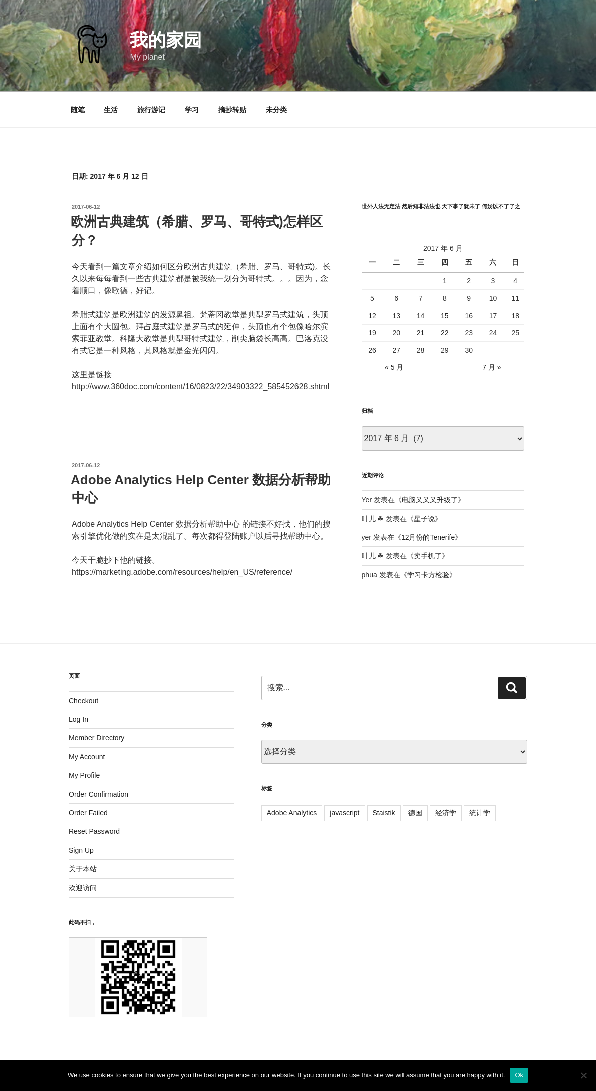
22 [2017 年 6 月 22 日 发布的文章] (445, 333)
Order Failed (88, 813)
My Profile (84, 775)
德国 (415, 813)
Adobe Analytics (292, 813)
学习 (192, 110)
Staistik (384, 813)
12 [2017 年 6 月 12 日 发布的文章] (372, 316)
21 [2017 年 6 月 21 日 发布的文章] (421, 333)
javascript (344, 813)
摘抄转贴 (232, 110)
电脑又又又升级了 (430, 500)
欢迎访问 (83, 888)
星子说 (424, 519)
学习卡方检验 (428, 575)
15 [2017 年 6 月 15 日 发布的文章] (445, 316)
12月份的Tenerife (428, 537)
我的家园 (166, 40)
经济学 (445, 813)
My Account (87, 757)
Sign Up (81, 850)
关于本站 (83, 869)
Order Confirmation (98, 794)
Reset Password (94, 831)
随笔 (78, 110)
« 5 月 (394, 367)
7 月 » (491, 367)
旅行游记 (151, 110)
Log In (78, 719)
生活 (111, 110)
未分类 (276, 110)
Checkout (83, 701)
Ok (519, 1075)
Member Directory (96, 738)
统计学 (479, 813)
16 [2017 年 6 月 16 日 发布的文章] (469, 316)
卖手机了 (428, 556)
